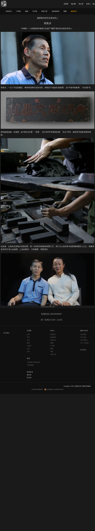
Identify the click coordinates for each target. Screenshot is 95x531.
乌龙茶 (29, 346)
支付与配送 (83, 340)
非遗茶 (66, 4)
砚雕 (65, 11)
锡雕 (26, 11)
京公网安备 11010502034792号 (53, 389)
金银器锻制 (55, 11)
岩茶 (28, 334)
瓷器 (28, 358)
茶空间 (29, 377)
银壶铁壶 (30, 372)
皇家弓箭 (44, 11)
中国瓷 (18, 11)
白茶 (28, 348)
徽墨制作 (74, 11)
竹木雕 (34, 11)
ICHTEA (83, 350)
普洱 (28, 337)
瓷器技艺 (53, 340)
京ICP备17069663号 (37, 389)
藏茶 (28, 343)
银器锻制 (53, 337)
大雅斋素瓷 (30, 365)
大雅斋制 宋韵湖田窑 (33, 362)
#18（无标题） (85, 343)
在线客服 (83, 334)
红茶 (28, 340)
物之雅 (73, 4)
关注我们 (6, 333)
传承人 (88, 4)
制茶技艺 (9, 11)
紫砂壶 (29, 375)
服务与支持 (84, 330)
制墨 (51, 351)
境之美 (81, 4)
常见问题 (83, 337)
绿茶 (28, 351)
